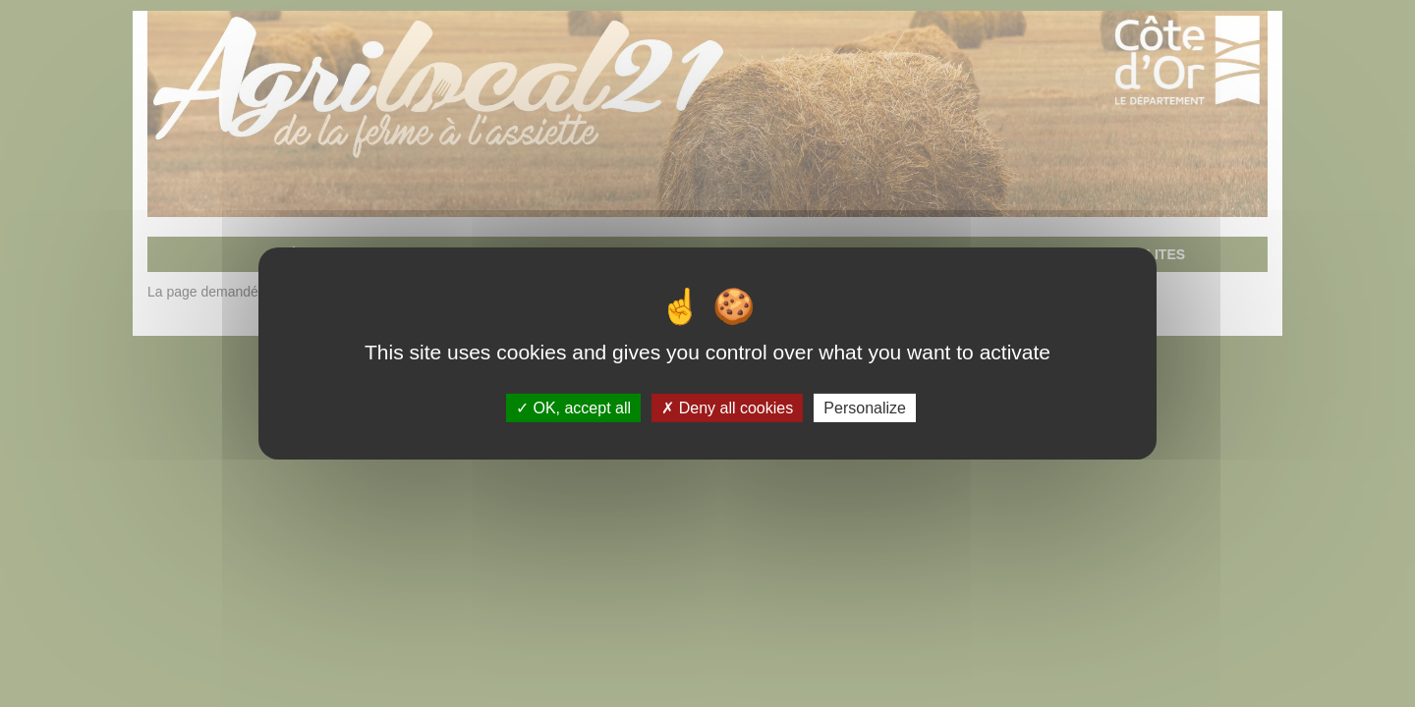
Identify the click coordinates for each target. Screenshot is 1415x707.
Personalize (864, 408)
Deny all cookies (727, 408)
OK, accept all (573, 408)
